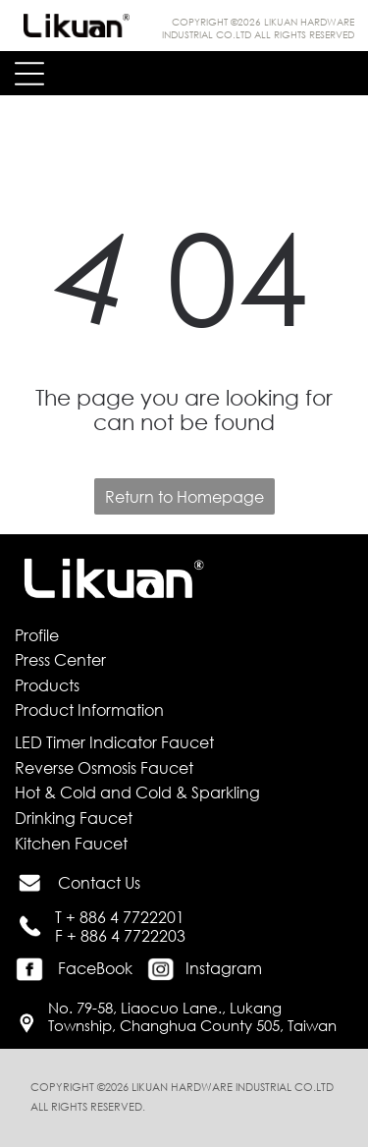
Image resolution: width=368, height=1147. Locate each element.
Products (47, 685)
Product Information (89, 709)
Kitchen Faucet (71, 843)
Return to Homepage (184, 496)
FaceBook (95, 967)
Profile (37, 635)
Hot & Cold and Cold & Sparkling (137, 792)
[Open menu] (29, 73)
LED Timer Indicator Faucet (114, 742)
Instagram (223, 967)
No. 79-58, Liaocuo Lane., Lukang (165, 1007)
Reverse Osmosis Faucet (104, 767)
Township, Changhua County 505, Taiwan (192, 1025)
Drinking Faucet (73, 817)
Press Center (60, 659)
